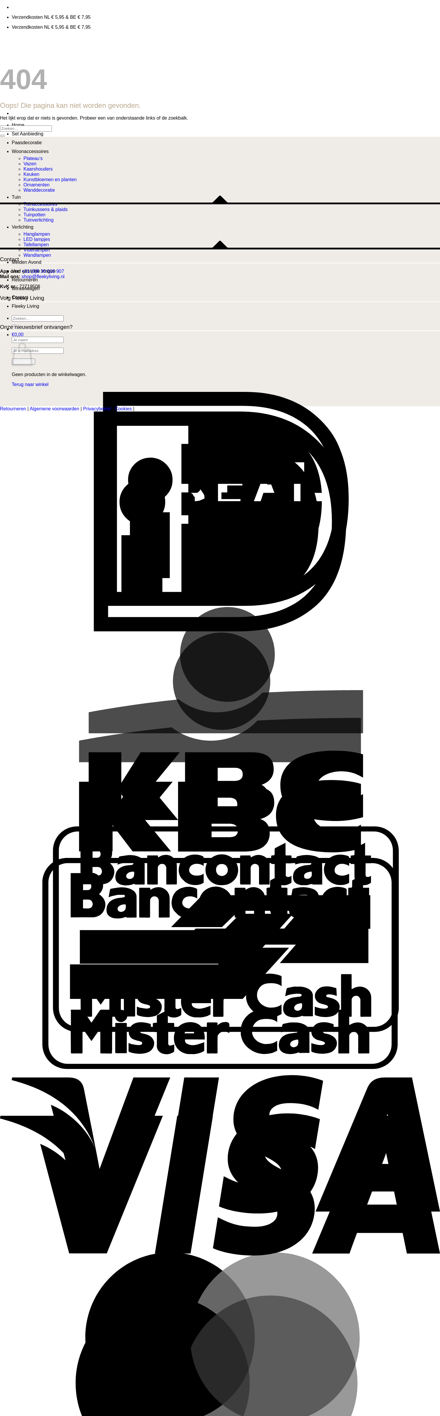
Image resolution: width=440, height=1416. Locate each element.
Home (18, 125)
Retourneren (25, 279)
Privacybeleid (97, 408)
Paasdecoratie (27, 142)
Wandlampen (37, 255)
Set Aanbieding (27, 133)
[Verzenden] (2, 136)
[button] (17, 334)
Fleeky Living (25, 306)
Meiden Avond (26, 262)
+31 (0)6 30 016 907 (43, 271)
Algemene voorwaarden (54, 408)
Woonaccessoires (30, 151)
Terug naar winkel (30, 384)
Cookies (123, 408)
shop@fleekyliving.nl (43, 276)
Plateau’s (33, 158)
